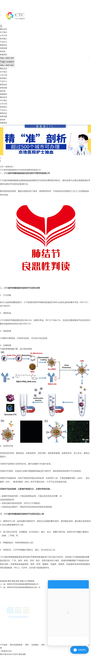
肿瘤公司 (23, 581)
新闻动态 (3, 45)
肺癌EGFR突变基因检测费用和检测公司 (23, 584)
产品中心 (3, 42)
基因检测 (3, 581)
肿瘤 (13, 581)
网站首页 (3, 29)
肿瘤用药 (3, 55)
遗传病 (2, 51)
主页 (2, 167)
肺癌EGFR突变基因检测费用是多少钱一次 (23, 587)
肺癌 (17, 581)
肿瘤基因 (30, 581)
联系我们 (3, 39)
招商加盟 (3, 48)
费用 (9, 581)
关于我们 (3, 32)
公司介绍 (3, 35)
